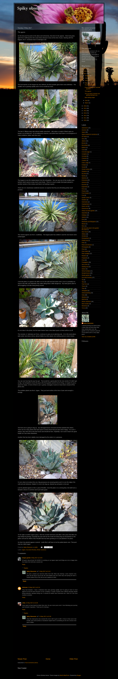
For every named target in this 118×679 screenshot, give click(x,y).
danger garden (26, 557)
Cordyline (84, 154)
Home (48, 659)
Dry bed (84, 173)
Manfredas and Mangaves (89, 221)
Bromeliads (85, 145)
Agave (23, 549)
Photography (85, 247)
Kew (83, 219)
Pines (83, 249)
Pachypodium (85, 238)
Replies (26, 568)
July (86, 78)
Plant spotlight (85, 253)
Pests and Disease (87, 244)
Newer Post (22, 659)
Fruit (83, 195)
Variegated (85, 290)
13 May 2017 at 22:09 (45, 616)
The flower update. (90, 85)
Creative (84, 160)
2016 (85, 106)
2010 (85, 120)
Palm (83, 242)
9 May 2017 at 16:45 (36, 557)
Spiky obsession (32, 8)
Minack (84, 223)
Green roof (85, 206)
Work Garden (85, 303)
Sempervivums (86, 273)
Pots (83, 260)
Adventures (85, 127)
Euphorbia (84, 186)
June (86, 80)
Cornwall (84, 156)
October (87, 75)
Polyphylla (84, 258)
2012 (85, 115)
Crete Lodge (85, 162)
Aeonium (84, 130)
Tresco (83, 286)
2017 (85, 73)
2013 (85, 113)
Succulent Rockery (31, 549)
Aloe (83, 138)
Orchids (84, 236)
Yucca (83, 308)
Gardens (84, 199)
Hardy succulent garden (88, 210)
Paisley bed (85, 240)
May (86, 83)
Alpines (84, 141)
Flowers (84, 191)
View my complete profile (88, 336)
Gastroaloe (85, 202)
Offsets (84, 234)
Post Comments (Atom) (31, 662)
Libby (23, 603)
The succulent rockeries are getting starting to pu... (92, 94)
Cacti (83, 149)
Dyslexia (84, 178)
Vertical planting (86, 292)
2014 (85, 110)
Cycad (83, 167)
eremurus (84, 182)
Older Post (73, 659)
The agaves (88, 91)
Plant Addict (85, 251)
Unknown (25, 587)
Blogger (79, 675)
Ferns (83, 189)
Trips (83, 288)
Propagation (85, 262)
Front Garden (85, 193)
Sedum (84, 268)
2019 (85, 68)
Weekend (84, 297)
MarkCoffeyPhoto (64, 675)
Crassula (84, 158)
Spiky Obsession (32, 571)
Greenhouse (85, 208)
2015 (85, 108)
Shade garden (85, 275)
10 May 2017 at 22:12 (34, 587)
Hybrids (84, 217)
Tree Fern (84, 284)
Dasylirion (84, 171)
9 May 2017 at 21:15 (44, 571)
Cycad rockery (86, 169)
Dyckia (83, 175)
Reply (23, 564)
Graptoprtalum (86, 204)
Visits (83, 295)
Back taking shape (90, 97)
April (86, 100)
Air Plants (84, 136)
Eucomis (84, 184)
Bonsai (83, 143)
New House (85, 231)
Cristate (84, 165)
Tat (82, 279)
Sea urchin (85, 264)
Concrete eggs (86, 151)
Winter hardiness (41, 549)
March (87, 103)
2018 (85, 71)
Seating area (85, 266)
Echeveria (84, 180)
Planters (84, 255)
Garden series (85, 197)
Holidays (84, 215)
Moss (83, 226)
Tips (83, 282)
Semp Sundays (86, 271)
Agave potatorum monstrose (89, 134)
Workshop (84, 305)
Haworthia (84, 212)
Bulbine (84, 147)
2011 (85, 118)
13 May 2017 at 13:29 (32, 603)
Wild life (84, 299)
